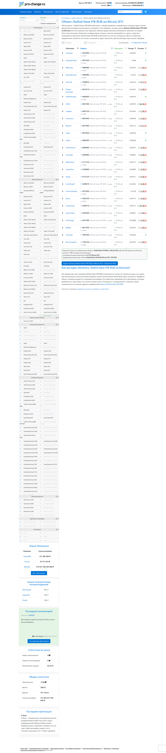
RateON (27, 567)
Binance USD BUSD (29, 289)
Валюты (37, 12)
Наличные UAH (29, 176)
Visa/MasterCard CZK (30, 476)
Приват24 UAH (28, 414)
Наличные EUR (28, 172)
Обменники (48, 12)
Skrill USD (27, 366)
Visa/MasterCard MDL (30, 456)
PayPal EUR (27, 362)
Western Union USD (30, 522)
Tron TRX (26, 77)
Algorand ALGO (29, 293)
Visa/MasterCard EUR (30, 427)
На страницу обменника (39, 641)
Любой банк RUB (29, 118)
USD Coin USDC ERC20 (31, 235)
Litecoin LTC (27, 42)
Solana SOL (27, 87)
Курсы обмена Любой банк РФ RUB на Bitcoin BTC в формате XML (89, 263)
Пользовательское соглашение (39, 748)
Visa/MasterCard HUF (30, 460)
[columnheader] (63, 48)
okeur (25, 540)
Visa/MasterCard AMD (31, 452)
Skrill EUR (27, 370)
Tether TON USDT (29, 73)
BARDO (32, 615)
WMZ (25, 94)
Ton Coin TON (28, 91)
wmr (25, 533)
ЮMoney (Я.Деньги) (30, 98)
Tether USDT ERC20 (30, 62)
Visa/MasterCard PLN (30, 472)
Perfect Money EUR (30, 339)
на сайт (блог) (104, 289)
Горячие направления (48, 23)
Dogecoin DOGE (29, 54)
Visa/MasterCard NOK (30, 483)
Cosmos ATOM (28, 277)
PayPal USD (27, 102)
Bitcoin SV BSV (28, 186)
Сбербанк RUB (28, 129)
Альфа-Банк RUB (29, 133)
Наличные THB (28, 515)
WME (25, 328)
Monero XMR (28, 50)
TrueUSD (26, 266)
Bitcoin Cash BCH (29, 35)
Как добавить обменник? (73, 748)
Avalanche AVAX (29, 308)
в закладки (80, 289)
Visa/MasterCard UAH (30, 160)
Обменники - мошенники (111, 748)
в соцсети (88, 289)
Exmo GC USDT (28, 321)
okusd (25, 536)
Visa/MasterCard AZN (30, 491)
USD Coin (26, 254)
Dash (25, 58)
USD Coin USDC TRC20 (31, 258)
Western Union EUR (30, 526)
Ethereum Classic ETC (30, 285)
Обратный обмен (140, 43)
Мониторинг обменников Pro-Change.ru (33, 750)
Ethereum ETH (28, 38)
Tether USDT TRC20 (30, 65)
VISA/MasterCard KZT (30, 449)
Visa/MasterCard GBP (30, 441)
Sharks (24, 600)
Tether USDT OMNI (29, 281)
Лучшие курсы (26, 12)
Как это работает (62, 12)
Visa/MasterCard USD (30, 151)
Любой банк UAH (29, 122)
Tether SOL (27, 250)
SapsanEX (26, 595)
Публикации (77, 12)
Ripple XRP (27, 46)
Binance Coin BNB (29, 270)
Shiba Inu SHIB (28, 273)
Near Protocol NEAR (30, 312)
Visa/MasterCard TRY (30, 464)
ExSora (27, 562)
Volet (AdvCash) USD (30, 106)
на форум (95, 289)
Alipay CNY (27, 110)
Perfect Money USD (30, 335)
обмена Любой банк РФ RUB (111, 284)
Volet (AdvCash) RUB (30, 374)
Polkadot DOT (28, 304)
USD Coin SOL (28, 262)
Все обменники (39, 573)
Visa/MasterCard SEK (30, 468)
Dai (25, 300)
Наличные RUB (28, 168)
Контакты (88, 12)
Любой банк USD (29, 114)
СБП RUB (26, 125)
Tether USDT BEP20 (30, 69)
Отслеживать (123, 43)
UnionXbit (27, 556)
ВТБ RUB (26, 143)
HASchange (26, 590)
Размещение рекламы (57, 748)
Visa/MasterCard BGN (30, 487)
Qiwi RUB (26, 331)
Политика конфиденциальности (92, 748)
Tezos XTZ (27, 297)
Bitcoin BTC (27, 31)
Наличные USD (28, 164)
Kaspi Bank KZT (28, 147)
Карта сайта (24, 748)
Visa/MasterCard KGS (30, 480)
